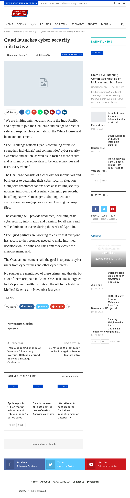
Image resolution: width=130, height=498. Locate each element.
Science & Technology (72, 54)
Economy (77, 24)
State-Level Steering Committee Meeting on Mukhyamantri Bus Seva (106, 78)
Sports (92, 24)
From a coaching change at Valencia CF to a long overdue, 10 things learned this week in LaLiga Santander (24, 355)
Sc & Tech (61, 24)
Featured (13, 386)
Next (21, 425)
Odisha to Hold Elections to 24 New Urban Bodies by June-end (108, 278)
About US (54, 3)
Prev (12, 425)
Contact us (78, 481)
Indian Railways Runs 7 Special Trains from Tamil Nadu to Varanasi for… (108, 164)
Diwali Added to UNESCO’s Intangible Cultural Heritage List (108, 141)
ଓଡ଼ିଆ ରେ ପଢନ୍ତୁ (69, 3)
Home (44, 3)
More (83, 3)
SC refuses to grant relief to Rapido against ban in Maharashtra (64, 351)
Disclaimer (93, 481)
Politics (45, 24)
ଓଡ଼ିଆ (33, 24)
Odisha (21, 24)
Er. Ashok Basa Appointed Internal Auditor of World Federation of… (108, 119)
